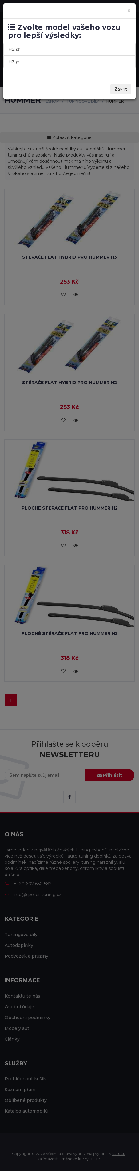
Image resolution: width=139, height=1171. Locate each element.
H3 (14, 62)
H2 (14, 49)
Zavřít (120, 89)
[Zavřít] (129, 10)
